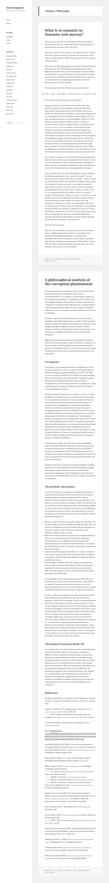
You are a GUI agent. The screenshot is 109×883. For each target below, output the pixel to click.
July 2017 (9, 69)
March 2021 (10, 59)
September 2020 (11, 63)
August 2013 (10, 83)
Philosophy (60, 259)
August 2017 (10, 66)
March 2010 (10, 114)
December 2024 (11, 56)
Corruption (60, 870)
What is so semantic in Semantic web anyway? (64, 32)
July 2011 (9, 97)
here (46, 241)
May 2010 (9, 110)
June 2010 (9, 107)
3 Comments (50, 872)
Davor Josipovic (15, 7)
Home (8, 20)
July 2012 (9, 93)
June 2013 (9, 86)
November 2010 (11, 100)
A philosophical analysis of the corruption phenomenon (68, 281)
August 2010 (10, 103)
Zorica (8, 43)
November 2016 (11, 76)
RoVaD (8, 40)
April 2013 (9, 90)
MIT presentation (64, 66)
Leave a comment (52, 261)
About (8, 23)
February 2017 (11, 73)
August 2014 (10, 80)
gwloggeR (9, 37)
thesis (80, 340)
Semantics (77, 259)
